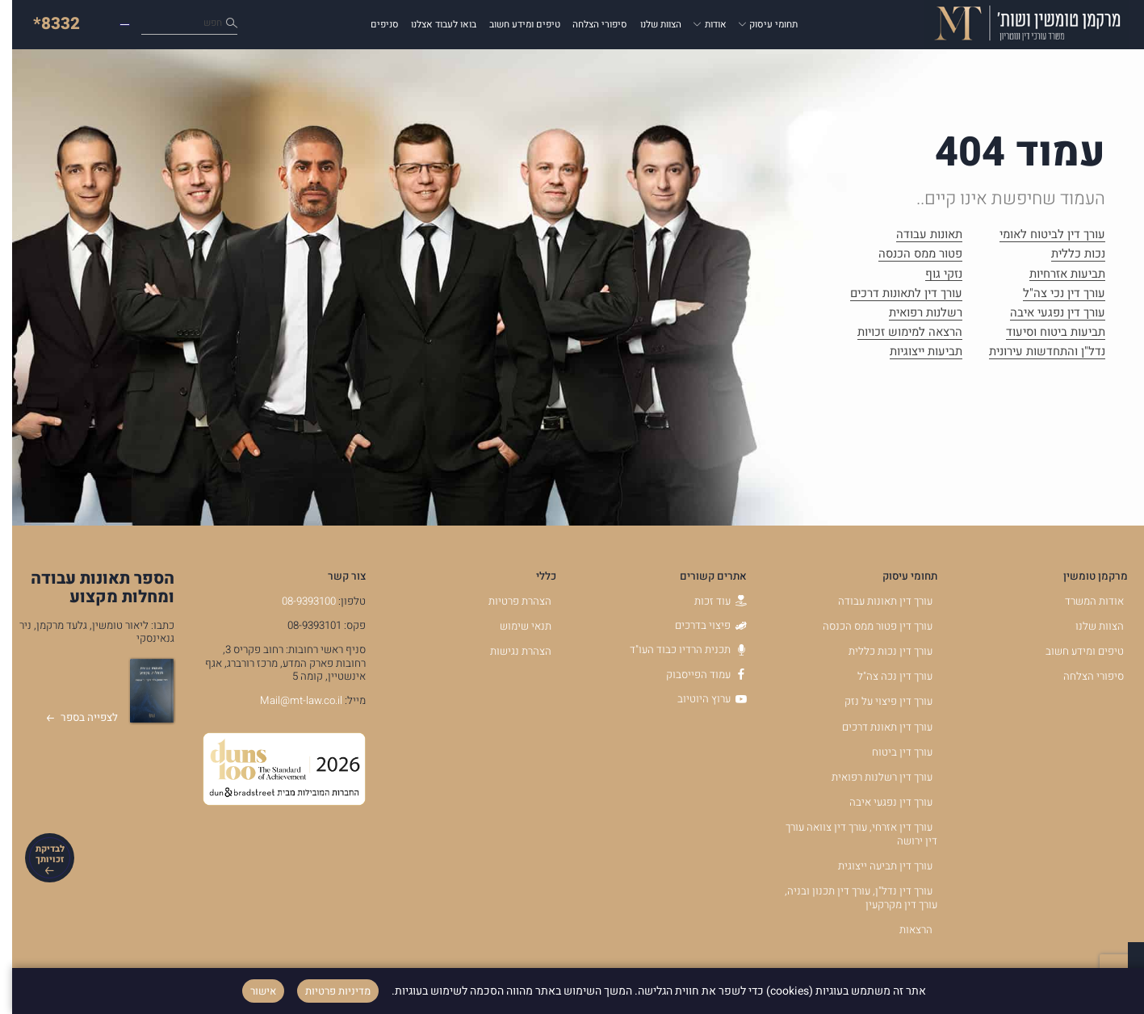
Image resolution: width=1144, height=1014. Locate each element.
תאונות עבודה (917, 235)
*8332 (44, 23)
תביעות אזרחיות (1055, 275)
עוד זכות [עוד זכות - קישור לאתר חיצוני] (708, 601)
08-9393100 (297, 601)
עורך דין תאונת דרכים (875, 727)
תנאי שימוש (513, 626)
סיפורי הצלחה (587, 24)
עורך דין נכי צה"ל (1052, 294)
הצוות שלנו (648, 24)
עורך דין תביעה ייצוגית (873, 866)
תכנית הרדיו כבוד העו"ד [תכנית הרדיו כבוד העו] (676, 650)
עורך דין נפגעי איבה (1045, 314)
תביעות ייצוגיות (914, 352)
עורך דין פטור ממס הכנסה (865, 626)
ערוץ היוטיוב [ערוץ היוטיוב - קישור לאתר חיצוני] (700, 699)
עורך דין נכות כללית (878, 651)
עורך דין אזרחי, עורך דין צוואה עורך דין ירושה (849, 834)
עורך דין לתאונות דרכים (894, 294)
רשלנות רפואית (913, 314)
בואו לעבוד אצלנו (431, 24)
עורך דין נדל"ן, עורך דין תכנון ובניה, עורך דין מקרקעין (849, 898)
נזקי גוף (931, 275)
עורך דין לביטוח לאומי (1040, 235)
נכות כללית (1066, 255)
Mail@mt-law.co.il (289, 701)
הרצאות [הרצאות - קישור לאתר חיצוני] (903, 930)
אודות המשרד (1082, 601)
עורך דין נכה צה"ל (882, 676)
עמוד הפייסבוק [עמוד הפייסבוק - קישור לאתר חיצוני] (694, 675)
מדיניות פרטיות (325, 991)
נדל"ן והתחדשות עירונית (1035, 352)
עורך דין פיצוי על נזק (876, 701)
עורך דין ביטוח (890, 752)
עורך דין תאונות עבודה (873, 601)
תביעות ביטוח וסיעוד (1043, 333)
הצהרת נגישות (508, 651)
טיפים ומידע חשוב (512, 24)
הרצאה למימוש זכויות (897, 333)
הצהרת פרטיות (507, 601)
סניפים (372, 24)
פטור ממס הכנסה (908, 255)
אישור (251, 991)
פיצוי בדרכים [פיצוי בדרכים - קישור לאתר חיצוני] (699, 626)
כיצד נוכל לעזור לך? (156, 24)
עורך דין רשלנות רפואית (869, 777)
